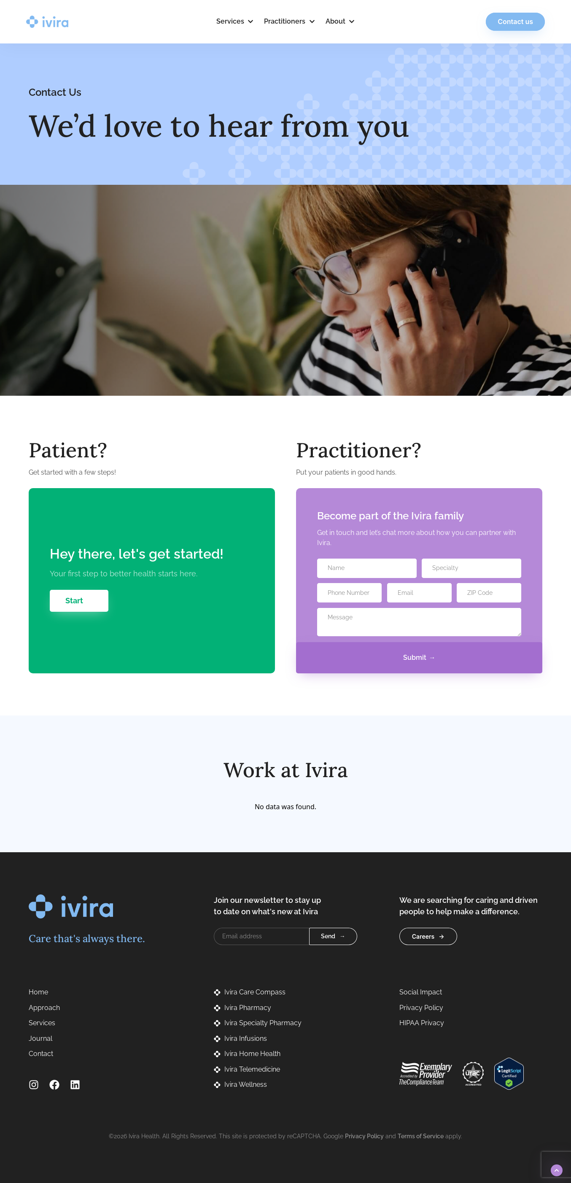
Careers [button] (423, 936)
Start (74, 600)
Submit (414, 658)
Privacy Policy (364, 1136)
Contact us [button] (513, 21)
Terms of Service (421, 1136)
